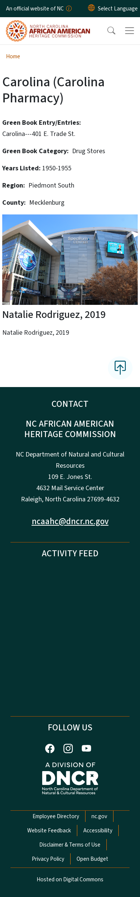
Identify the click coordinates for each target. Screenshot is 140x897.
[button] (106, 31)
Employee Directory (55, 816)
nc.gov (99, 816)
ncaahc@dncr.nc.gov (70, 521)
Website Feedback (49, 830)
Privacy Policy (48, 859)
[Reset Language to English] (91, 8)
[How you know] (68, 8)
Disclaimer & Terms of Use (69, 845)
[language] (118, 8)
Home (13, 56)
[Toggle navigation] (129, 31)
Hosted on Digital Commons (70, 879)
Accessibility (97, 830)
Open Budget (92, 859)
